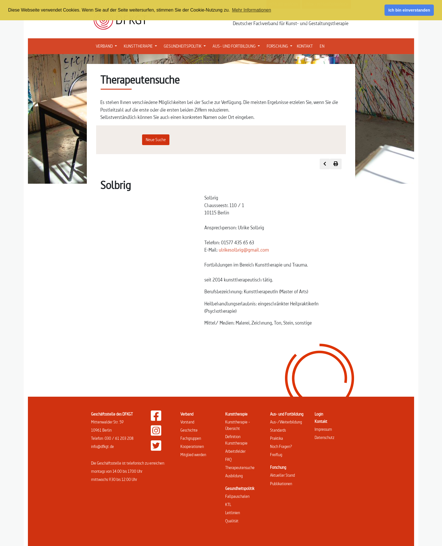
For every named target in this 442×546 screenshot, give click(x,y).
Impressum (323, 429)
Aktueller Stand (282, 475)
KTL (228, 504)
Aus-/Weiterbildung (286, 422)
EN (322, 46)
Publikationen (281, 483)
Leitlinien (232, 512)
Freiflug (276, 454)
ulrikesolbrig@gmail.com (244, 250)
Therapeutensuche (240, 467)
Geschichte (189, 430)
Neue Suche (156, 139)
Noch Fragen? (281, 446)
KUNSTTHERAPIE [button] (141, 46)
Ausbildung (234, 475)
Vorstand (187, 422)
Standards (278, 430)
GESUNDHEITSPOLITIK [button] (186, 46)
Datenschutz (324, 437)
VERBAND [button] (107, 46)
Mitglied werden (193, 454)
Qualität (231, 520)
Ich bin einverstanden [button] (409, 10)
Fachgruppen (190, 438)
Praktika (276, 438)
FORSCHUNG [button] (281, 46)
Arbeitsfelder (235, 451)
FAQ (228, 459)
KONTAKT (305, 46)
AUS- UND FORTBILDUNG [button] (237, 46)
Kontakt (321, 421)
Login (319, 414)
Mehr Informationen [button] (251, 10)
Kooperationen (192, 446)
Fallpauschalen (237, 496)
